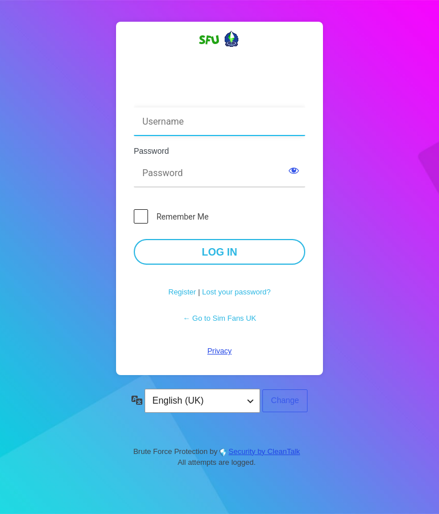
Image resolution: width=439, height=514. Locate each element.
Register (182, 292)
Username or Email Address (187, 99)
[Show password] (293, 170)
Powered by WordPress (219, 59)
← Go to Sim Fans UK (220, 318)
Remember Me (183, 216)
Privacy (219, 350)
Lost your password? (236, 292)
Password (151, 151)
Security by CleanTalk (264, 451)
